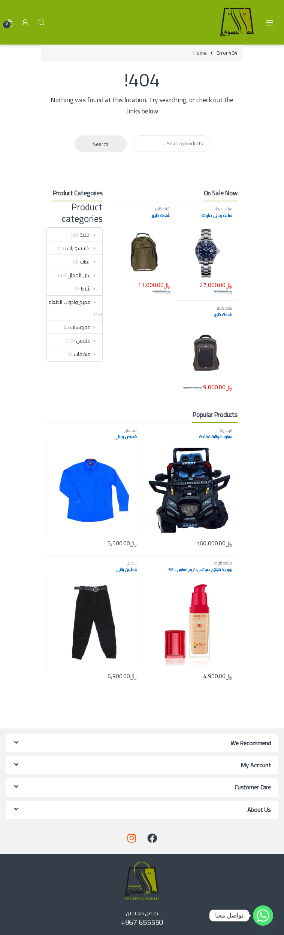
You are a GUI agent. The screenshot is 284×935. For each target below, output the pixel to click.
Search (41, 22)
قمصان (130, 430)
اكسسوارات (84, 248)
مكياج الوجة (223, 563)
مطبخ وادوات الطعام (75, 302)
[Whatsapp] (263, 915)
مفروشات (86, 327)
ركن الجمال (84, 275)
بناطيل (132, 563)
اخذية (90, 235)
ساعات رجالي (222, 209)
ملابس (89, 340)
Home (199, 53)
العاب (91, 262)
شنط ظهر (162, 209)
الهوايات (225, 430)
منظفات (88, 354)
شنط (91, 288)
